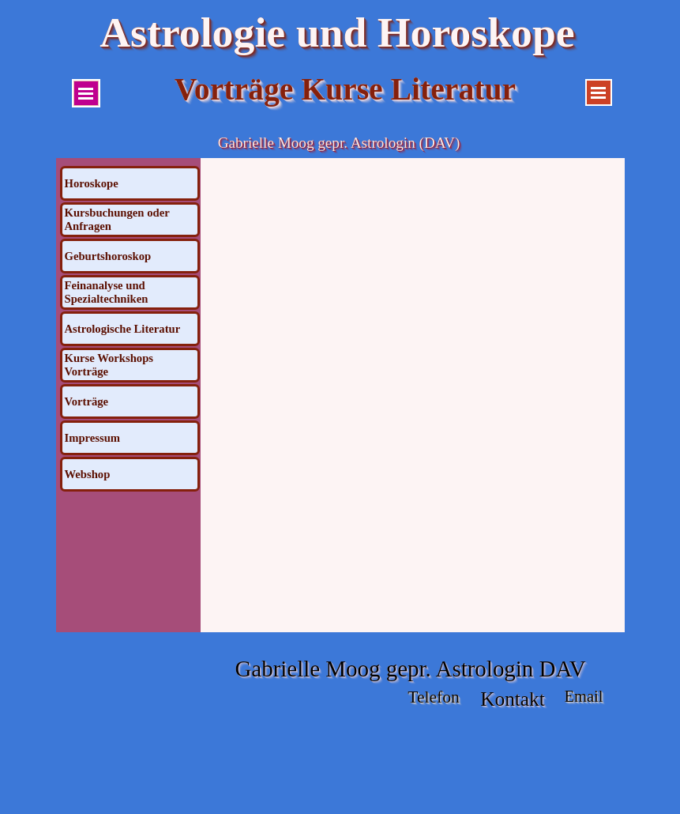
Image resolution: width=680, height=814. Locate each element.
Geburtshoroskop (108, 256)
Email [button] (584, 696)
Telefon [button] (434, 697)
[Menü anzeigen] (86, 93)
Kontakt (512, 699)
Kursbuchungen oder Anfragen (117, 219)
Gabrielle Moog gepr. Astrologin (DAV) (339, 142)
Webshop (88, 474)
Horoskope (91, 183)
